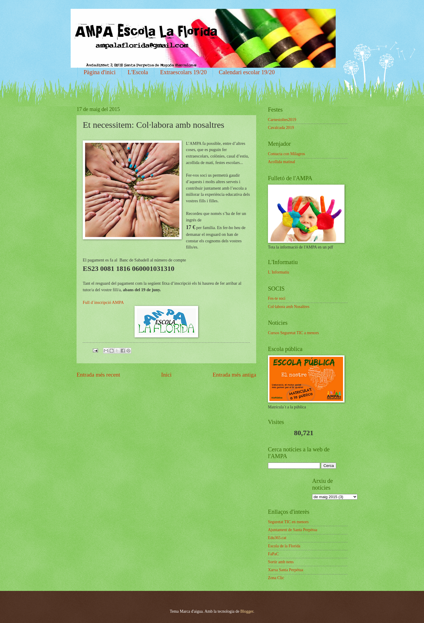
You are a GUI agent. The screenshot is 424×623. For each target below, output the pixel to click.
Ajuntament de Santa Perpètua (292, 530)
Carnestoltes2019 (282, 119)
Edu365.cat (277, 538)
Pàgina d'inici (100, 72)
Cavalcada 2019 (281, 127)
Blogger (246, 611)
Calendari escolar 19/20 (247, 72)
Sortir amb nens (281, 562)
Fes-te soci (276, 298)
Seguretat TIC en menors (288, 522)
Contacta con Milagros (286, 154)
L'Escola (138, 72)
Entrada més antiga (234, 375)
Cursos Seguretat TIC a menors (293, 333)
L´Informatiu (278, 272)
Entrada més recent (98, 375)
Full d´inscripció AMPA (103, 302)
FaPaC (273, 554)
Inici (166, 375)
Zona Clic (276, 578)
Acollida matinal (281, 162)
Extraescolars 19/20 (183, 72)
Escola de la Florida (284, 546)
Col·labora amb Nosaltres (288, 306)
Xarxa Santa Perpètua (285, 570)
